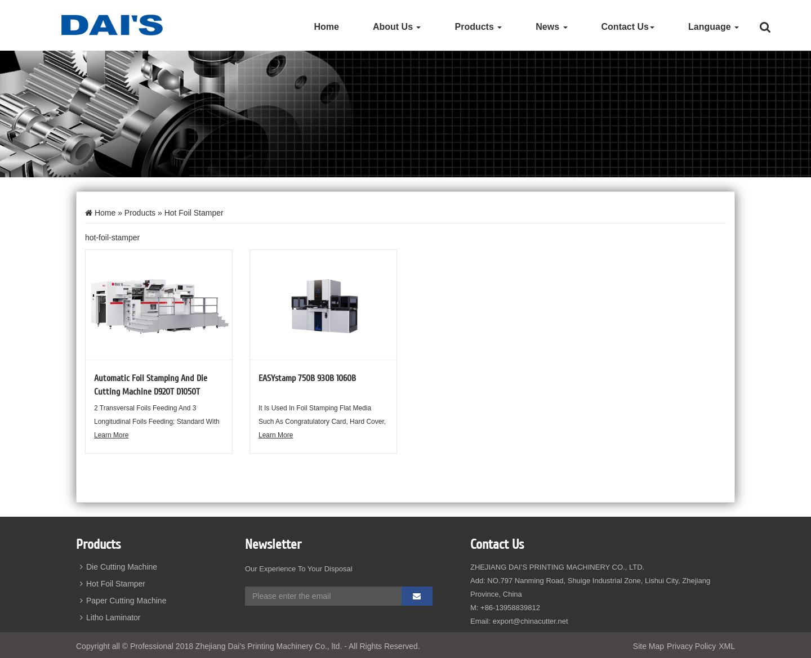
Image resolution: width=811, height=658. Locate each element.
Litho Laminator (108, 617)
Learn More (111, 435)
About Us (397, 27)
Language (713, 27)
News (551, 27)
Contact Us (627, 27)
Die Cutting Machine (116, 566)
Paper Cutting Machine (121, 600)
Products (478, 27)
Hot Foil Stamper (110, 583)
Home (326, 27)
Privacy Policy (691, 646)
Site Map (648, 646)
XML (727, 646)
